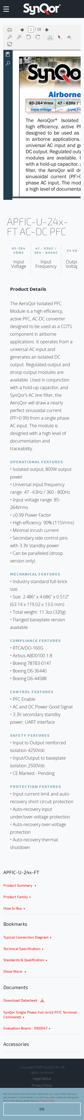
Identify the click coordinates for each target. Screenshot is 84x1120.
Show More (13, 971)
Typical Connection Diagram (25, 937)
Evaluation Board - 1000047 (25, 1028)
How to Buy (12, 908)
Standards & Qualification (23, 960)
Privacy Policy (47, 1100)
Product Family (15, 897)
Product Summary (18, 885)
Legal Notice (42, 1078)
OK (42, 1109)
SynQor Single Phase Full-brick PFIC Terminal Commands (40, 1014)
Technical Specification (21, 948)
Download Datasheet (24, 1000)
